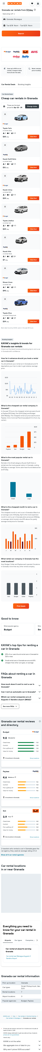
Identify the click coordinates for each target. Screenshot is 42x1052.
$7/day (29, 10)
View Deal (33, 136)
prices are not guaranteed (11, 1035)
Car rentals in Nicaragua (13, 1018)
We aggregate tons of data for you (22, 1045)
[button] (3, 3)
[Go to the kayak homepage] (15, 3)
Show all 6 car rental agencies (12, 855)
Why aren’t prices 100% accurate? (22, 1049)
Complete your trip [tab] (33, 940)
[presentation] (35, 10)
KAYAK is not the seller (22, 1041)
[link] (21, 606)
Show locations (34, 758)
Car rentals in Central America (27, 1016)
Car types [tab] (18, 940)
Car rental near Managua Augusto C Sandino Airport (18, 957)
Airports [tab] (8, 940)
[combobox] (9, 14)
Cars (14, 1016)
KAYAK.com (6, 1016)
